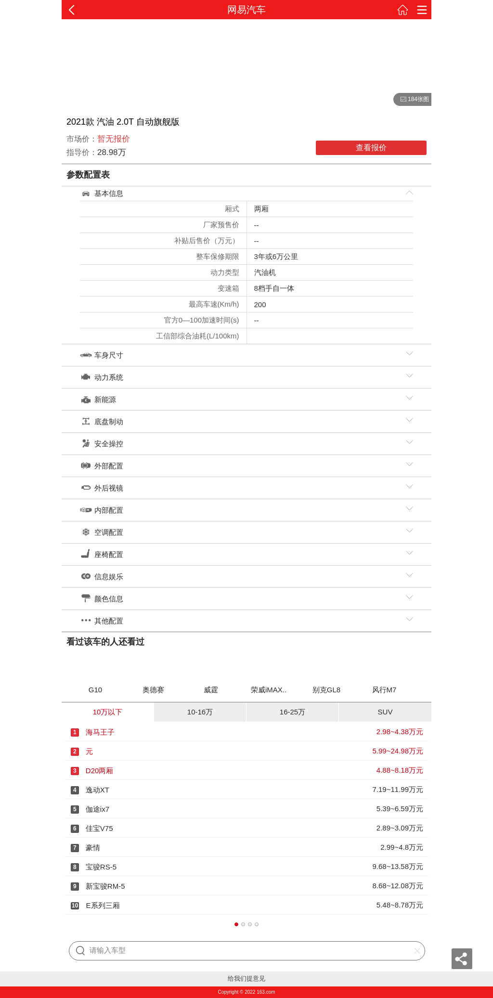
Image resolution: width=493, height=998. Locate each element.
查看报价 (371, 147)
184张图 (411, 100)
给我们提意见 (246, 978)
